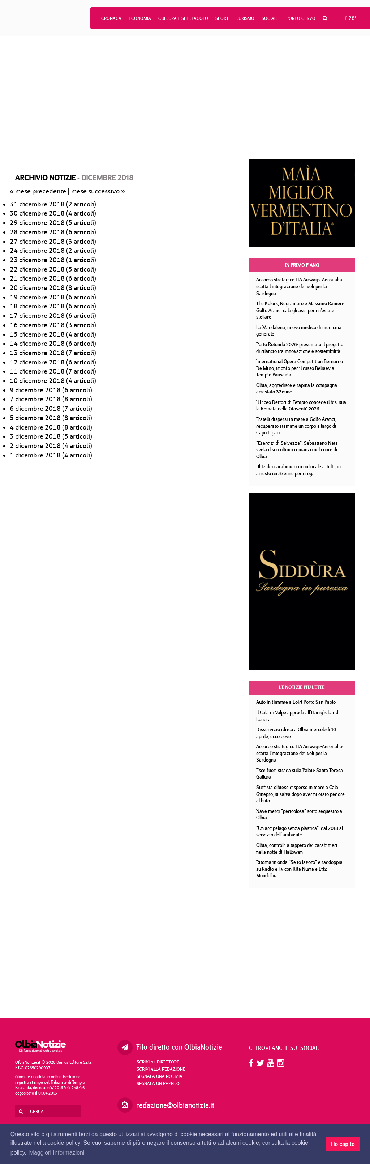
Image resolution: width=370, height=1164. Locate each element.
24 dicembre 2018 (37, 251)
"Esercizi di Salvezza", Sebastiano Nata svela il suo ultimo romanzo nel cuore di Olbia (297, 449)
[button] (325, 18)
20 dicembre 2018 (37, 288)
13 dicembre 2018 (37, 353)
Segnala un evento (158, 1083)
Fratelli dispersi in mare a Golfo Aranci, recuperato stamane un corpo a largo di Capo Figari (296, 425)
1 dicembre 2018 (35, 455)
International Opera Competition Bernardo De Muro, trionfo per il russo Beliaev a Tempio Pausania (299, 368)
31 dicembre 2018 (37, 204)
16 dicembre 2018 (37, 325)
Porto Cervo (300, 18)
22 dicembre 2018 (37, 269)
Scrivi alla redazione (161, 1069)
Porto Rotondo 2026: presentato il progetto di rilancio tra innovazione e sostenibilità (299, 348)
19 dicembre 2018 (37, 297)
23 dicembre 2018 (37, 260)
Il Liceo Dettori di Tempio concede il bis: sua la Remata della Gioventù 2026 (301, 405)
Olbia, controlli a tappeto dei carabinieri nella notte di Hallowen (296, 848)
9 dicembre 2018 (35, 390)
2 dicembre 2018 (35, 446)
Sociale (270, 18)
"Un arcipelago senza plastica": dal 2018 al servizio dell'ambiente (299, 831)
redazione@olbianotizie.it (175, 1105)
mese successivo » (98, 191)
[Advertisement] (185, 97)
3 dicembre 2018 (35, 436)
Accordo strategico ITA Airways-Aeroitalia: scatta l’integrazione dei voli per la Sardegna (299, 286)
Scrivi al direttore (158, 1061)
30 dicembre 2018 (37, 213)
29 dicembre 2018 (37, 223)
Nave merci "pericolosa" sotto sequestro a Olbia (299, 814)
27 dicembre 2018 (37, 242)
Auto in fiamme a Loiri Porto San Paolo (296, 701)
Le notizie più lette (301, 687)
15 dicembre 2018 (37, 334)
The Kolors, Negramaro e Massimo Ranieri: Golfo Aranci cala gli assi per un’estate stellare (300, 310)
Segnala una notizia (159, 1076)
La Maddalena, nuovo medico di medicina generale (298, 331)
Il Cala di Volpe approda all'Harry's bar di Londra (298, 716)
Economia (140, 18)
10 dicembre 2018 (37, 381)
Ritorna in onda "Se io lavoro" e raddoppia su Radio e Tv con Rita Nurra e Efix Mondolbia (299, 868)
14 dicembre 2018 (37, 344)
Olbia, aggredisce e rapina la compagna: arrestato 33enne (297, 388)
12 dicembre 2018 (37, 362)
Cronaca (111, 18)
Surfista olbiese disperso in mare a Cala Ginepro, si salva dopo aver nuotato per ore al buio (300, 794)
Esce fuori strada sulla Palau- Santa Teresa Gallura (299, 774)
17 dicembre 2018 (37, 316)
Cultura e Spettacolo (183, 18)
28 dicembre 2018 (37, 232)
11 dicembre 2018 (37, 371)
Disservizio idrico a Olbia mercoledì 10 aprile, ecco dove (296, 733)
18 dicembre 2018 (37, 306)
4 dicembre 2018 (35, 427)
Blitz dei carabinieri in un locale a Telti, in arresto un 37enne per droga (298, 470)
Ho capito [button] (343, 1144)
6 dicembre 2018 (35, 409)
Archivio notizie (45, 177)
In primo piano (302, 265)
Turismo (245, 18)
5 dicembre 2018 (35, 418)
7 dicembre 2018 (35, 399)
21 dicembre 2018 (37, 278)
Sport (222, 18)
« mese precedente (38, 191)
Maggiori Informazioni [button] (57, 1153)
